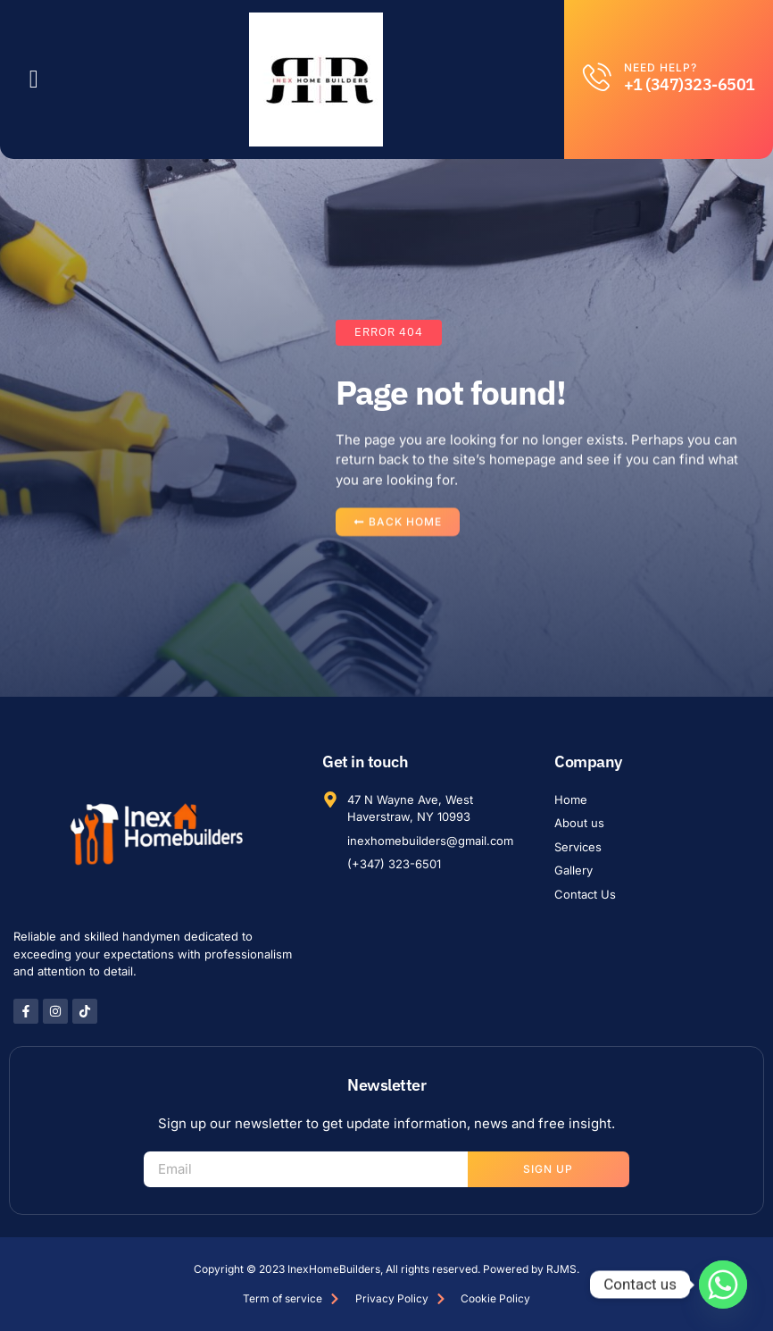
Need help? (660, 67)
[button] (34, 79)
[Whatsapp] (723, 1284)
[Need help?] (597, 77)
